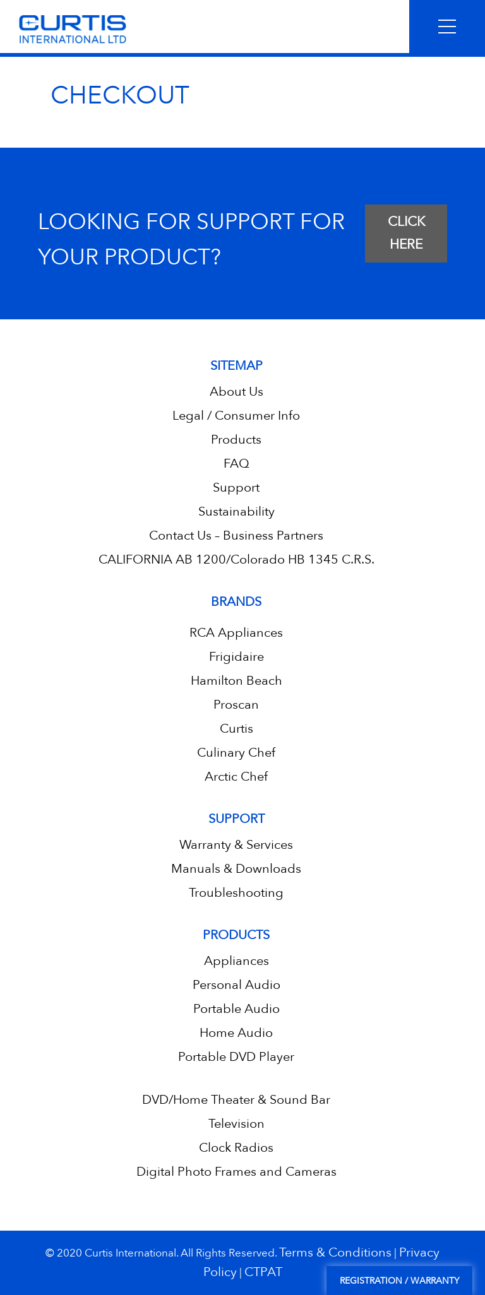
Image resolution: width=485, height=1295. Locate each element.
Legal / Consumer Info (236, 415)
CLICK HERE (406, 233)
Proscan (236, 704)
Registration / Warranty (399, 1281)
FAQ (236, 463)
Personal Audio (236, 984)
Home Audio (236, 1032)
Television (236, 1123)
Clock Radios (236, 1147)
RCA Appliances (236, 632)
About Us (236, 391)
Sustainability (236, 511)
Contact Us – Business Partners (236, 535)
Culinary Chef (236, 752)
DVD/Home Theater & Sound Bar (236, 1099)
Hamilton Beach (236, 680)
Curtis (236, 728)
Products (236, 439)
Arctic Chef (236, 776)
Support (236, 487)
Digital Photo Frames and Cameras (236, 1171)
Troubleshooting (236, 892)
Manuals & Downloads (236, 868)
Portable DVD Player (236, 1056)
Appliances (236, 960)
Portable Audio (236, 1008)
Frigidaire (236, 656)
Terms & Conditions (335, 1252)
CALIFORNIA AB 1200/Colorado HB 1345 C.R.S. (236, 559)
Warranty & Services (236, 844)
